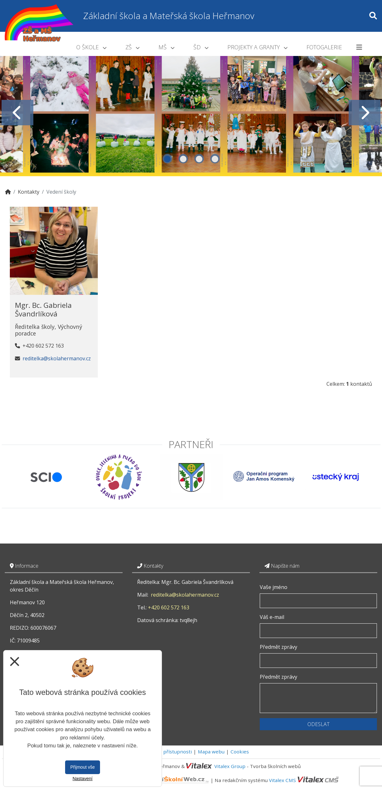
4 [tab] (215, 158)
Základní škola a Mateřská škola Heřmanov (168, 16)
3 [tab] (199, 158)
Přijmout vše (82, 767)
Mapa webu (211, 751)
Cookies (240, 751)
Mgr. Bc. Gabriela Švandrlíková (43, 309)
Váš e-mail (272, 616)
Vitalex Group (229, 766)
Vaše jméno (273, 587)
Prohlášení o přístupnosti (162, 751)
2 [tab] (183, 158)
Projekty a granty (257, 47)
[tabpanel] (191, 112)
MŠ (166, 47)
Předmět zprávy (278, 646)
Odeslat (318, 724)
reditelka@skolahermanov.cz (57, 358)
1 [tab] (167, 158)
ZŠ (132, 47)
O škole (91, 47)
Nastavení (82, 778)
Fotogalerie (324, 47)
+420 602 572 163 (168, 607)
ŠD (200, 47)
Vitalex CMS (282, 780)
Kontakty (28, 191)
